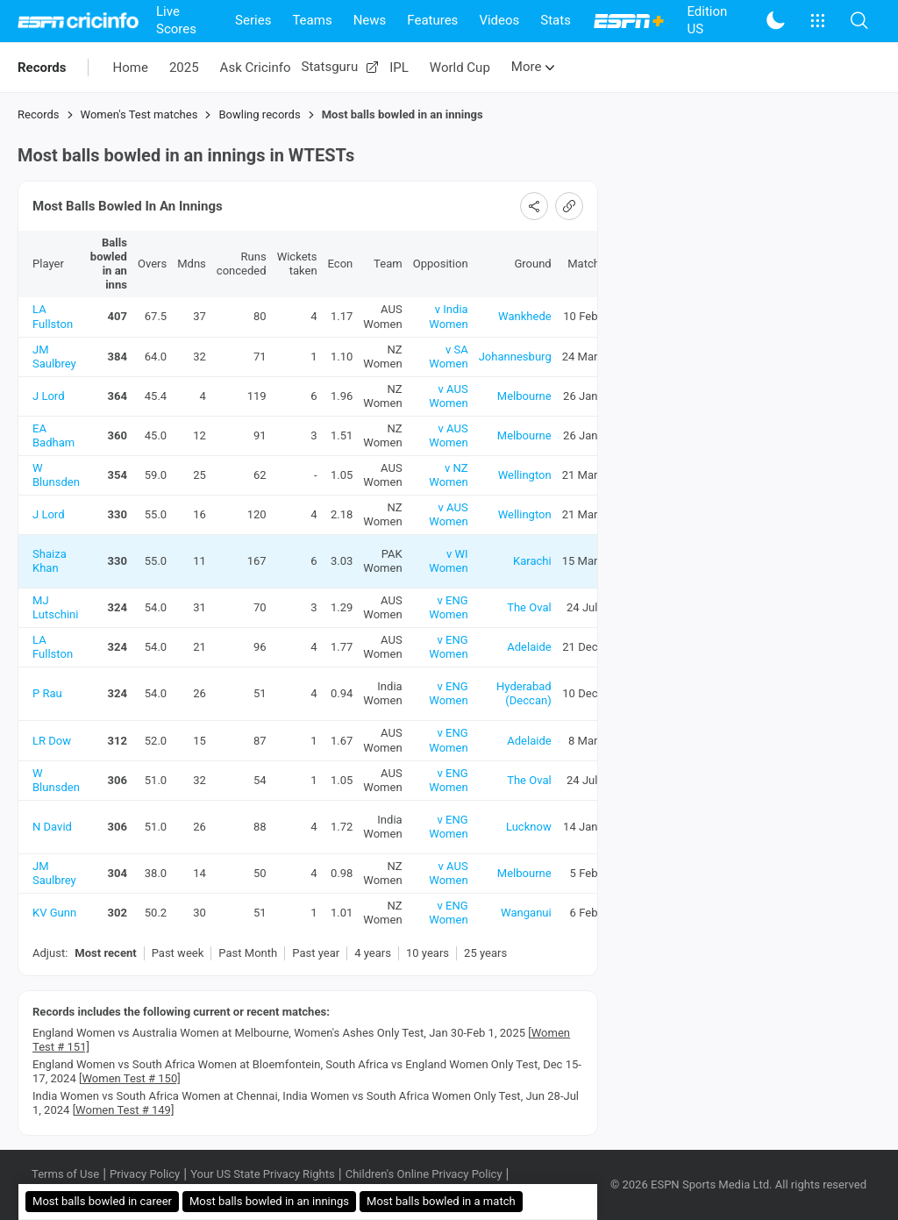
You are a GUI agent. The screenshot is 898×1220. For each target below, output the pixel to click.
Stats (555, 20)
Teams (311, 20)
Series (253, 20)
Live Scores (176, 20)
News (370, 20)
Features (432, 20)
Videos (499, 20)
